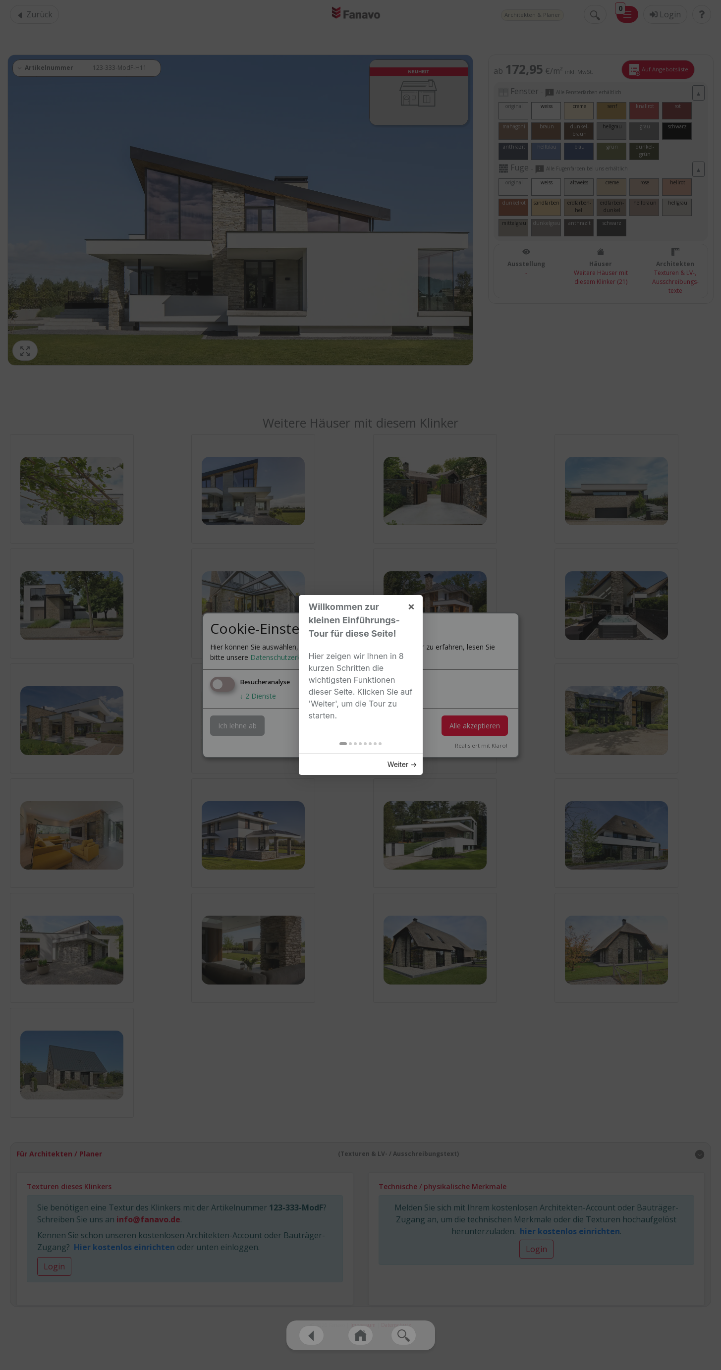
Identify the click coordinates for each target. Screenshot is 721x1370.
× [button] (408, 145)
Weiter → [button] (399, 303)
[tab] (339, 282)
